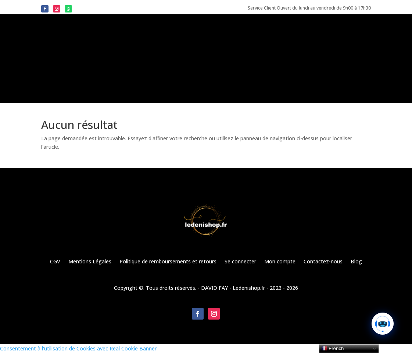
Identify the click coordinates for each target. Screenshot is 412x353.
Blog (356, 261)
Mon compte (279, 261)
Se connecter (240, 261)
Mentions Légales (89, 261)
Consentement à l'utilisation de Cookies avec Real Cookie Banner (78, 348)
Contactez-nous (323, 261)
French (332, 349)
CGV (55, 261)
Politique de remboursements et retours (167, 261)
